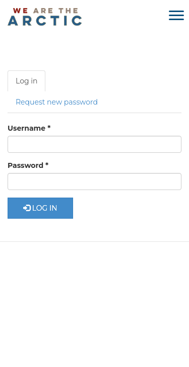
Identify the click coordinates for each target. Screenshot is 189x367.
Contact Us (135, 287)
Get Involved (138, 268)
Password (28, 165)
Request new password (57, 102)
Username (29, 128)
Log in (30, 83)
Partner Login (94, 321)
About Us (51, 287)
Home (40, 268)
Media (91, 287)
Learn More (84, 268)
